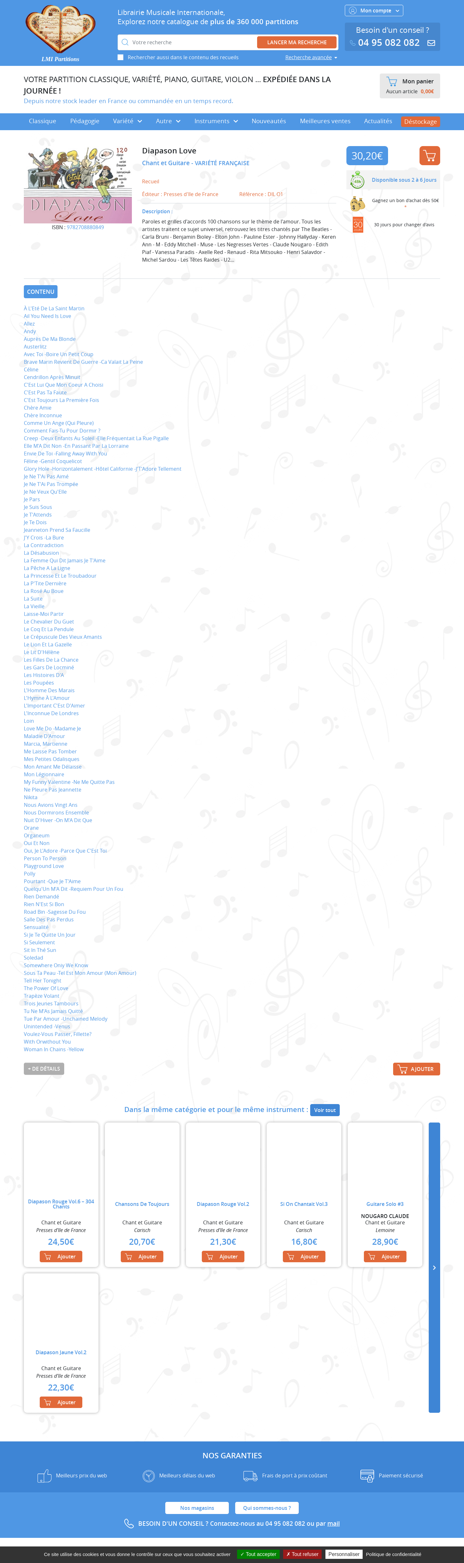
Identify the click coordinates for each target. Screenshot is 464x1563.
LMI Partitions (60, 59)
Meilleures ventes (325, 121)
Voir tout (325, 1110)
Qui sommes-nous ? (267, 1507)
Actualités (378, 121)
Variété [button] (127, 121)
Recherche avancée (308, 57)
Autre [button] (168, 121)
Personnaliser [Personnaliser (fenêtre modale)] (344, 1554)
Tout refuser (302, 1554)
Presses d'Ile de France (191, 194)
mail (333, 1523)
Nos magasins (197, 1507)
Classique (42, 121)
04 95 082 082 (386, 42)
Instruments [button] (216, 121)
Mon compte (374, 10)
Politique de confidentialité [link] (393, 1554)
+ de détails (44, 1068)
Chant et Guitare (166, 163)
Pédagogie (84, 121)
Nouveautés (269, 121)
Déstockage (420, 121)
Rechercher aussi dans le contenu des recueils (183, 57)
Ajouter (429, 156)
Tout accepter (258, 1554)
